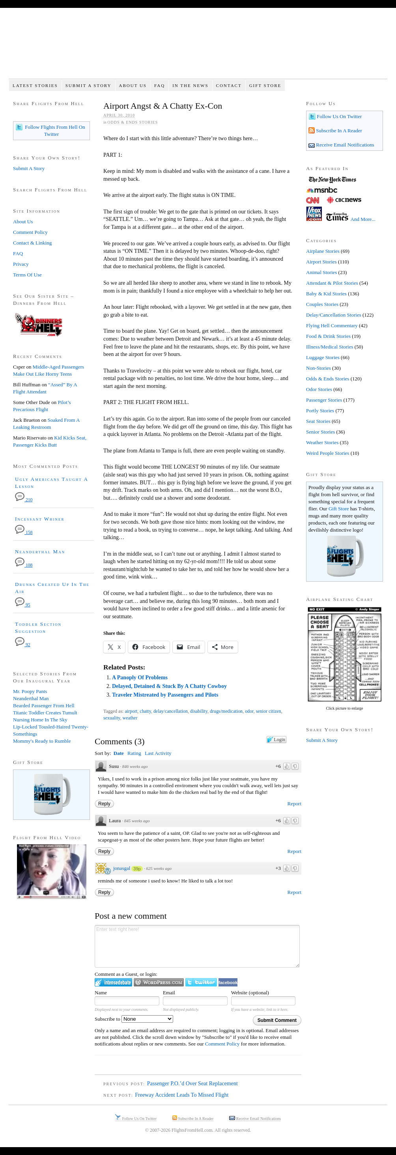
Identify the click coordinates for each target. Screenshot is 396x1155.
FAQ (159, 85)
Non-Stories (318, 368)
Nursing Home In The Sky (40, 720)
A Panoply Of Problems (140, 677)
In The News (190, 85)
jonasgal (121, 868)
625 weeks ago (159, 868)
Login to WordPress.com (159, 982)
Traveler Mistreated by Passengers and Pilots (165, 695)
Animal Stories (321, 272)
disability (198, 711)
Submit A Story (88, 85)
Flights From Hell (198, 47)
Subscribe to (134, 1019)
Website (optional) (250, 993)
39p (136, 868)
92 (22, 644)
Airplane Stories (323, 251)
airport (131, 711)
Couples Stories (322, 304)
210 (23, 499)
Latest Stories (35, 85)
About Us (133, 85)
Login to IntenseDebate (113, 982)
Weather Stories (322, 442)
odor (249, 711)
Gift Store (265, 85)
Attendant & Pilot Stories (332, 283)
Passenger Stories (324, 400)
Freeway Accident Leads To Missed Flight (181, 1095)
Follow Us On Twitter (339, 116)
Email (169, 993)
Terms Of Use (27, 275)
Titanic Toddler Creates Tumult (45, 713)
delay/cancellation (170, 711)
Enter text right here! (197, 946)
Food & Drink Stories (328, 336)
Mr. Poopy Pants (30, 691)
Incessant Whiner (40, 519)
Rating (134, 753)
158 (23, 532)
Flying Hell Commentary (332, 325)
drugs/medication (226, 711)
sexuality (111, 718)
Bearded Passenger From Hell (44, 705)
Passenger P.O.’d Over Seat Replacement (192, 1083)
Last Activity (158, 753)
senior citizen (268, 711)
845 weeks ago (137, 820)
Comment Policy (222, 1044)
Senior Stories (320, 432)
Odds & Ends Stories (132, 122)
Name (101, 993)
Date (119, 753)
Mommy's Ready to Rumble (42, 741)
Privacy (21, 264)
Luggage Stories (323, 357)
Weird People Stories (327, 453)
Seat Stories (318, 421)
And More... (363, 219)
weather (130, 718)
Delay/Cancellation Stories (333, 315)
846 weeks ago (135, 766)
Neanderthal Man (40, 551)
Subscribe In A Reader (338, 130)
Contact (229, 85)
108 (23, 565)
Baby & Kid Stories (326, 294)
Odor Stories (319, 389)
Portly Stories (320, 410)
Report (294, 803)
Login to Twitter (201, 982)
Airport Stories (321, 262)
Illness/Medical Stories (329, 347)
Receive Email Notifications (344, 145)
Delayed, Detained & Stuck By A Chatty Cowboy (169, 686)
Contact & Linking (32, 243)
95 (22, 605)
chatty (145, 711)
